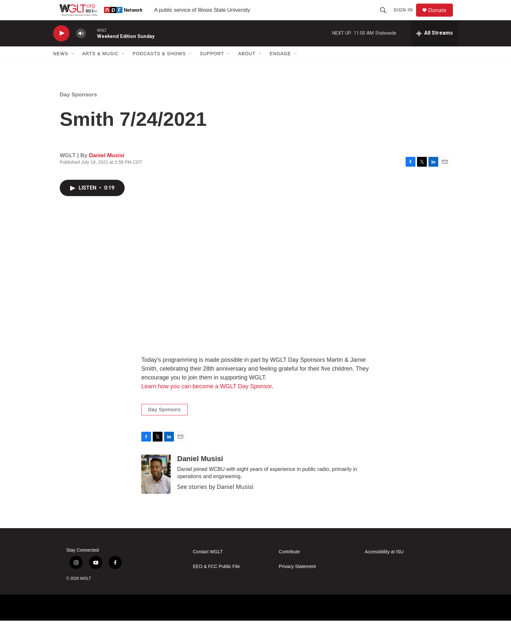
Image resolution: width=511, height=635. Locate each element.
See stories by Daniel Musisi (215, 501)
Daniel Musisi (106, 169)
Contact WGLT (208, 565)
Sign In (406, 17)
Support (212, 68)
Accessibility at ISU (384, 565)
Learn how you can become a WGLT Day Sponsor (206, 400)
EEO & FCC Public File (216, 580)
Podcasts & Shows (159, 68)
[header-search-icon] (386, 17)
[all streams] (434, 47)
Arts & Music (100, 68)
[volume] (80, 47)
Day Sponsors (78, 109)
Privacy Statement (297, 580)
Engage (280, 68)
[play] (61, 47)
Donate (441, 17)
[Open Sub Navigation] (73, 68)
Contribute (289, 565)
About (247, 68)
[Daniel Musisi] (156, 488)
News (60, 68)
